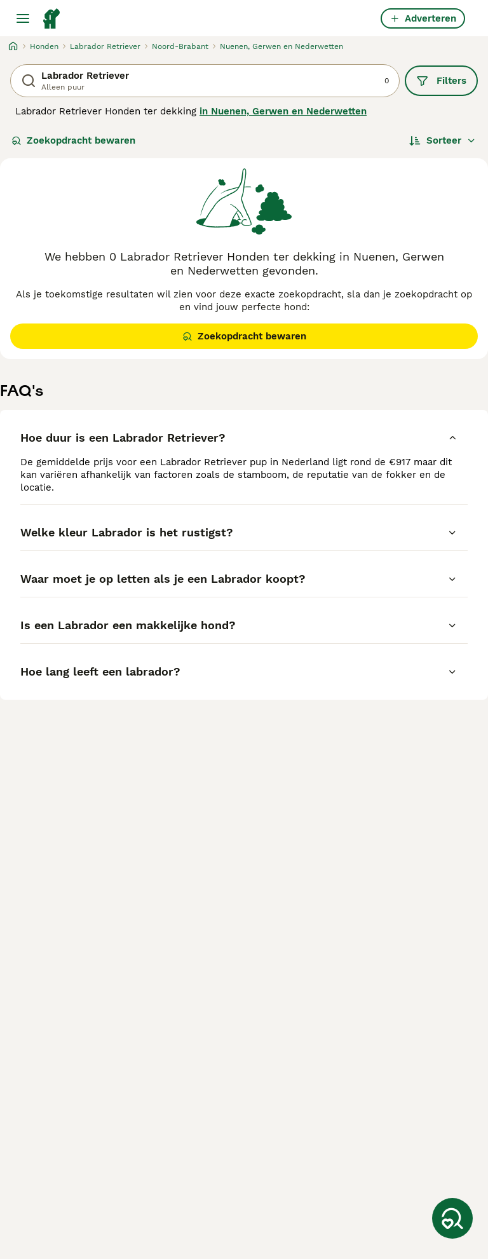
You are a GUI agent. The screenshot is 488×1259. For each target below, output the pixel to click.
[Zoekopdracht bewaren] (452, 1218)
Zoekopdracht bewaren (73, 140)
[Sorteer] (442, 140)
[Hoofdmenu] (23, 18)
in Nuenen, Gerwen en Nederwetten (283, 111)
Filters (441, 80)
